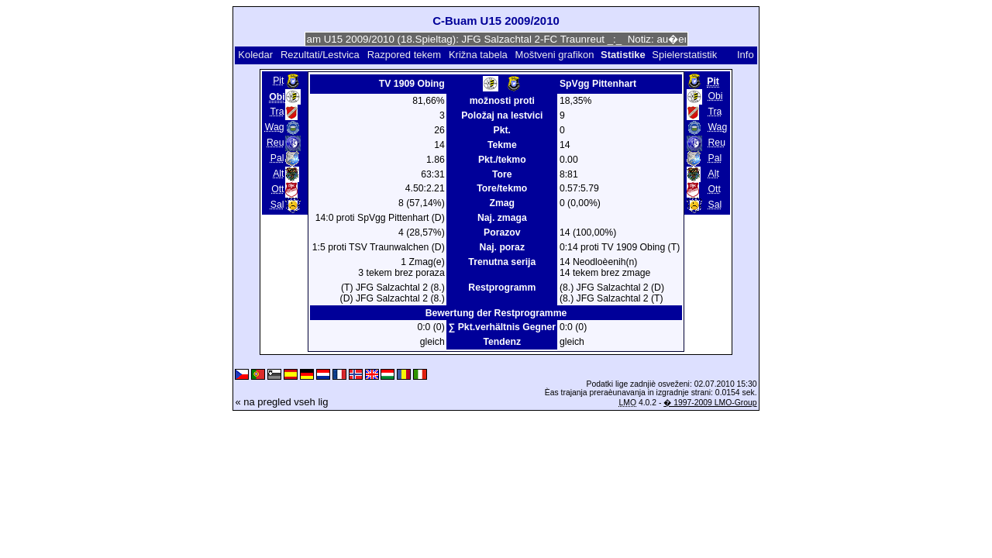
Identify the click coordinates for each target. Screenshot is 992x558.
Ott (277, 189)
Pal (277, 158)
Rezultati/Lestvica (320, 54)
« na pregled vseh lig (281, 402)
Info (745, 54)
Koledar (255, 54)
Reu (275, 142)
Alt (278, 173)
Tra (277, 111)
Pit (278, 80)
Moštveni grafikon (554, 54)
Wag (274, 127)
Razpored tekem (404, 54)
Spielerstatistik (685, 54)
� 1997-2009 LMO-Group (709, 402)
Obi (715, 96)
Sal (277, 204)
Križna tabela (478, 54)
